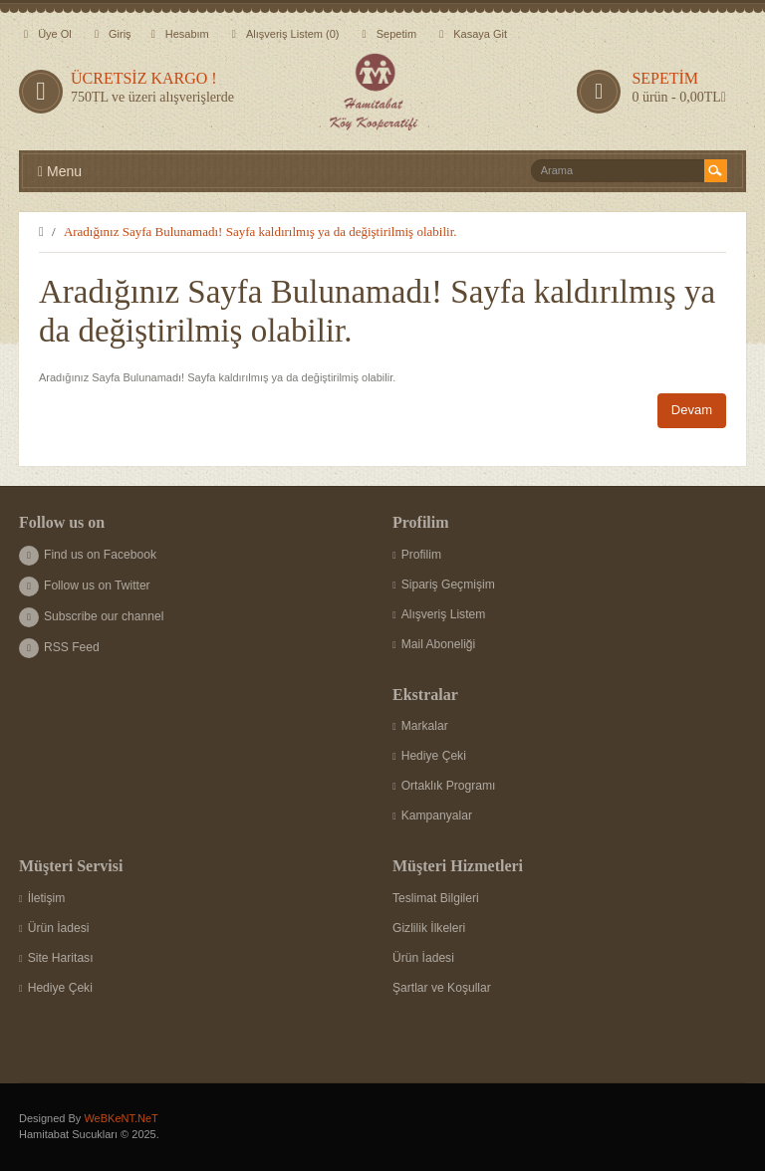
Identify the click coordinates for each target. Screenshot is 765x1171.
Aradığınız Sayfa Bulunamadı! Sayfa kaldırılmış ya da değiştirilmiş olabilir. (260, 231)
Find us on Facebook (87, 555)
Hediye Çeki (429, 756)
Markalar (420, 726)
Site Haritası (56, 958)
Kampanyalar (432, 815)
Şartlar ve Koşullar (441, 988)
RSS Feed (59, 647)
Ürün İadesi (54, 928)
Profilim (416, 555)
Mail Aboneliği (433, 644)
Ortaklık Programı (443, 786)
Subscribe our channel (91, 616)
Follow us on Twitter (84, 585)
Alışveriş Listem (438, 614)
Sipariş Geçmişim (443, 584)
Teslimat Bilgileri (435, 898)
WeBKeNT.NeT (120, 1118)
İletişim (42, 898)
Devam (691, 409)
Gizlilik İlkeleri (428, 928)
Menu (60, 171)
